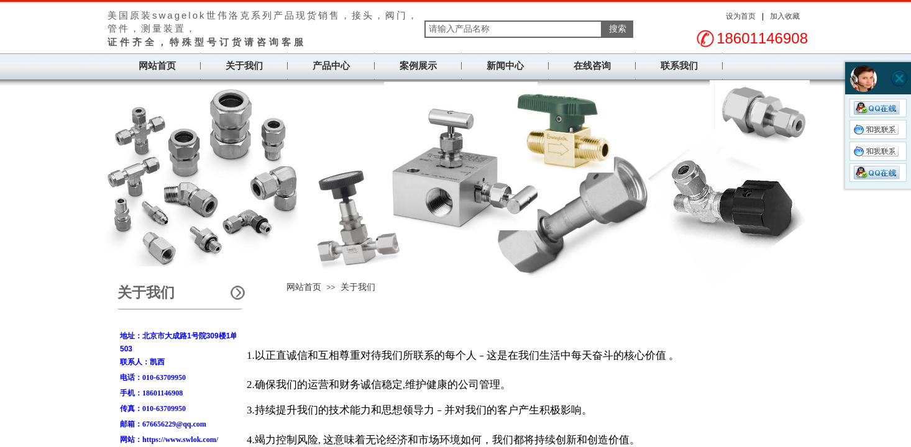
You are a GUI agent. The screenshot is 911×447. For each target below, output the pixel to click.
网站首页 (157, 66)
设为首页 (741, 16)
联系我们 (679, 66)
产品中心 (331, 66)
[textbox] (513, 29)
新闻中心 (505, 66)
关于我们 (244, 66)
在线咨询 (592, 66)
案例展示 (418, 66)
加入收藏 (785, 16)
